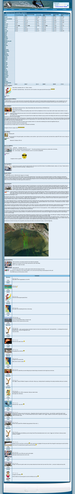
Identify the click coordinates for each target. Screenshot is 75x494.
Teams (36, 9)
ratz (5, 46)
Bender (5, 36)
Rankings (45, 9)
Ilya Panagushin (7, 82)
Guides (20, 9)
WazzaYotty (6, 51)
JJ (8, 399)
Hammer (6, 71)
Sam (5, 79)
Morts (5, 52)
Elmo (5, 20)
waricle (5, 62)
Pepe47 (5, 42)
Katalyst (6, 74)
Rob (5, 78)
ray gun (8, 336)
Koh (5, 68)
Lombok (6, 72)
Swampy (6, 81)
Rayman (6, 66)
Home (5, 9)
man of (5, 39)
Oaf (5, 22)
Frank (5, 65)
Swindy (5, 58)
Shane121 (6, 49)
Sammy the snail (7, 41)
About (12, 9)
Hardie (5, 32)
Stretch (5, 17)
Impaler (6, 27)
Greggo (6, 64)
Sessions (55, 9)
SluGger (6, 45)
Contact (64, 9)
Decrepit (6, 30)
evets (5, 43)
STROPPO (8, 439)
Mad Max (6, 53)
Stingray (6, 76)
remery (5, 59)
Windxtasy (8, 277)
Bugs (5, 35)
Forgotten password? (59, 6)
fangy (5, 29)
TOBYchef (6, 55)
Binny (5, 33)
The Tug (6, 25)
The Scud (6, 75)
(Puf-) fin (6, 23)
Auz (5, 61)
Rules (28, 9)
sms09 (8, 346)
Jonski (5, 56)
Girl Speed (8, 387)
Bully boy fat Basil (8, 18)
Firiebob (6, 38)
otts (5, 48)
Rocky (5, 69)
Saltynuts (8, 303)
